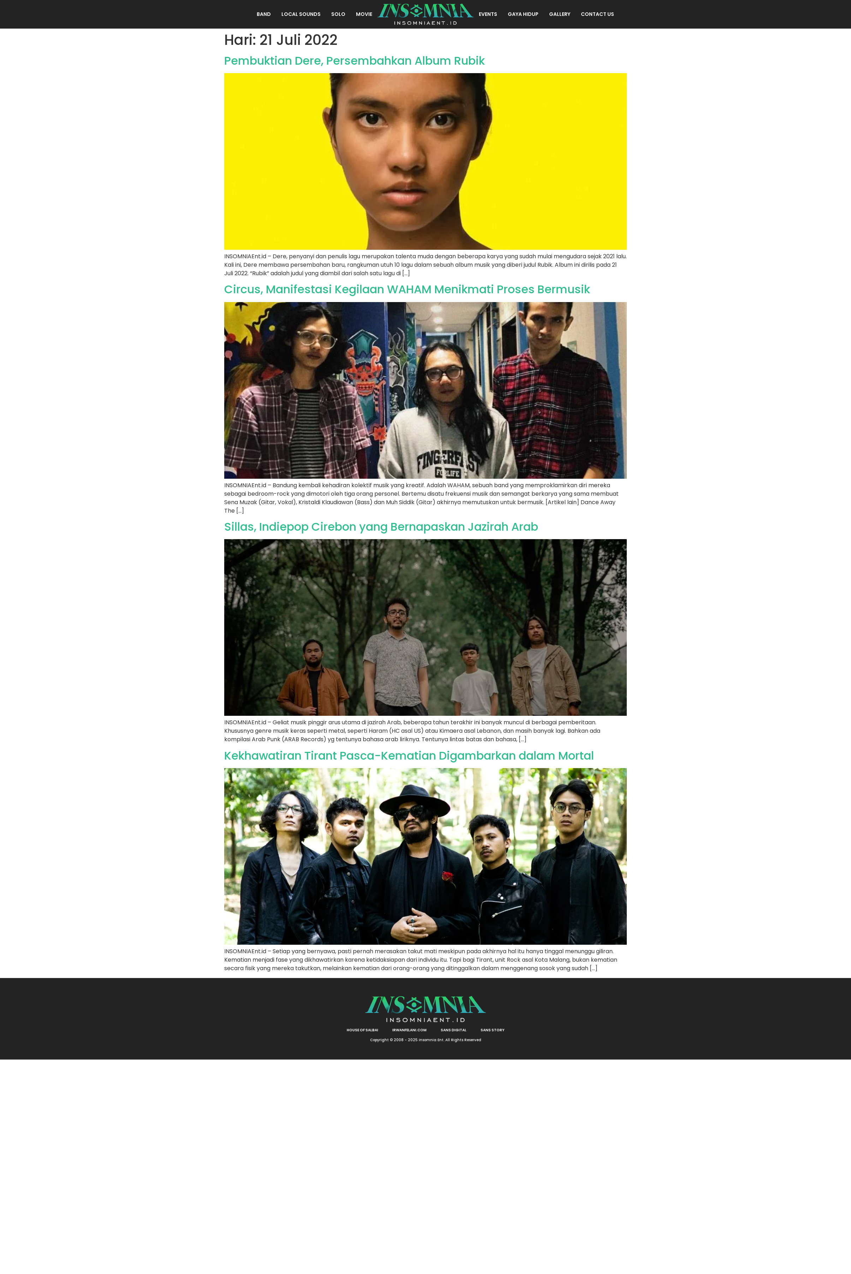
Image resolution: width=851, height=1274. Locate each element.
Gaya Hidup (523, 14)
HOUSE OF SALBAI (362, 1030)
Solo (338, 14)
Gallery (559, 14)
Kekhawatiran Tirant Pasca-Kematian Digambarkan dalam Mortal (409, 755)
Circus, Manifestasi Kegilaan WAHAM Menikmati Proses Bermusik (407, 289)
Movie (364, 14)
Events (488, 14)
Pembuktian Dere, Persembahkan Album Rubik (354, 61)
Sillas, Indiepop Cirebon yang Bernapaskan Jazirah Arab (381, 527)
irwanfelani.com (409, 1030)
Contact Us (597, 14)
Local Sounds (301, 14)
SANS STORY (493, 1030)
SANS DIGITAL (453, 1030)
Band (264, 14)
